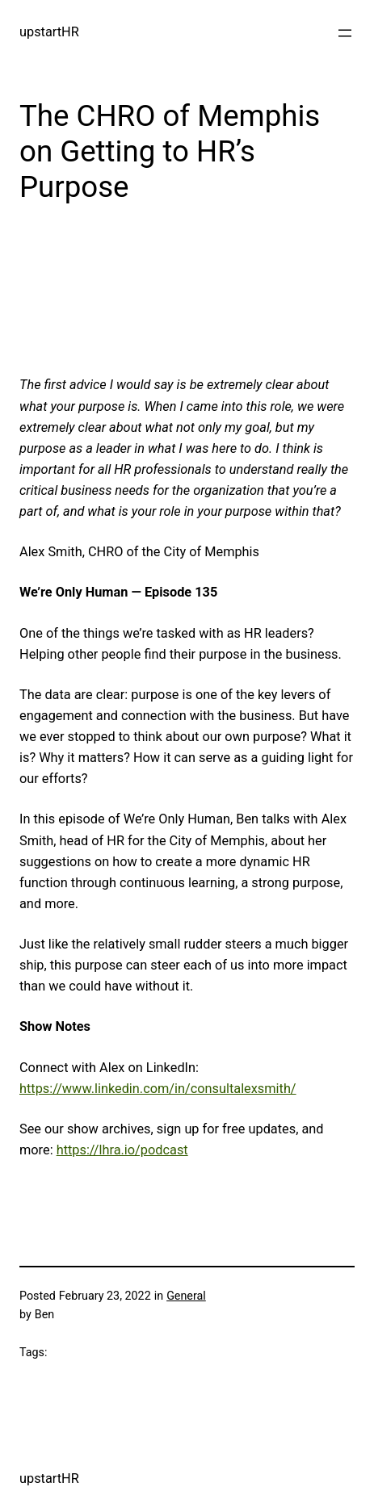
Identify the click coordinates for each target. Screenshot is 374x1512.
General (186, 1295)
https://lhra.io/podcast (122, 1150)
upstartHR (49, 32)
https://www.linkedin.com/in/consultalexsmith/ (157, 1088)
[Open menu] (345, 33)
